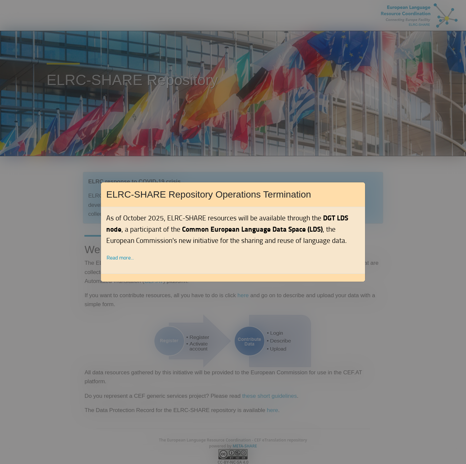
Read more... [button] (120, 258)
